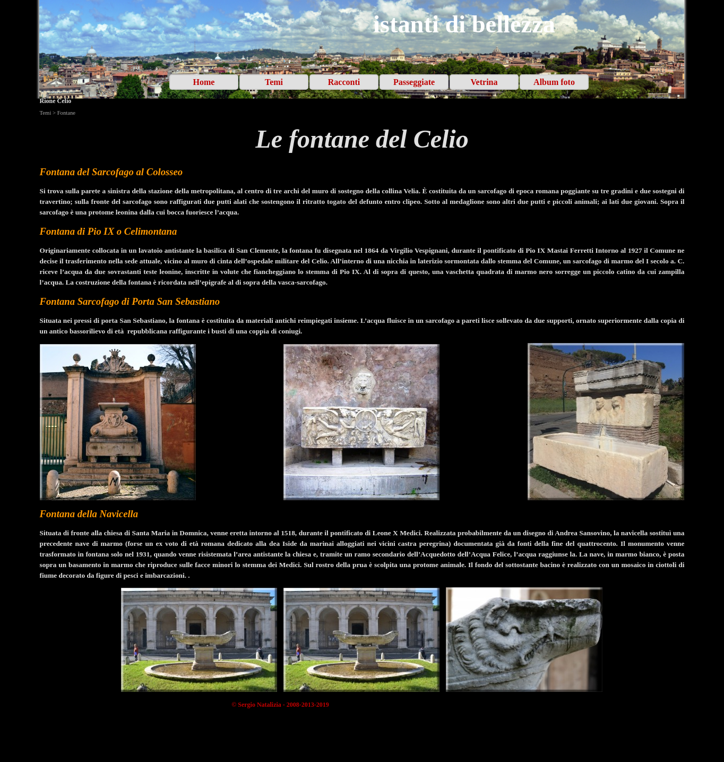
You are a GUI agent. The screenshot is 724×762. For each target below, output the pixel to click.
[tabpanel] (362, 139)
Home (204, 82)
